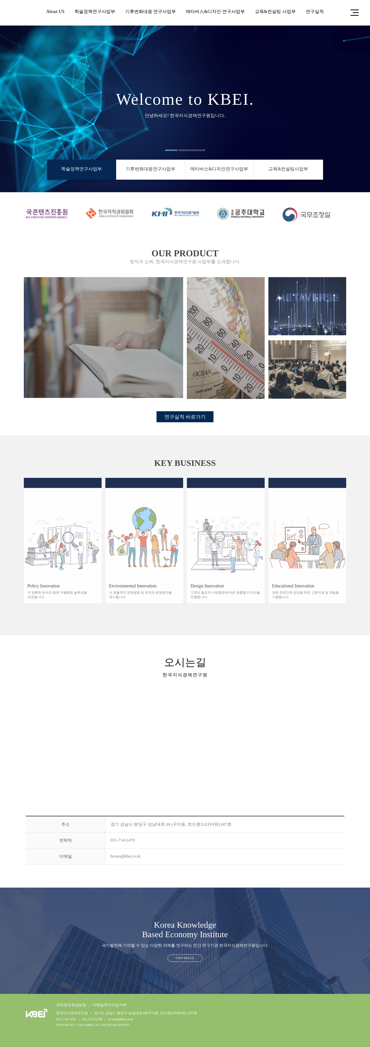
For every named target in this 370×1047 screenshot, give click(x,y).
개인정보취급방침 (71, 1005)
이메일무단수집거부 (109, 1005)
